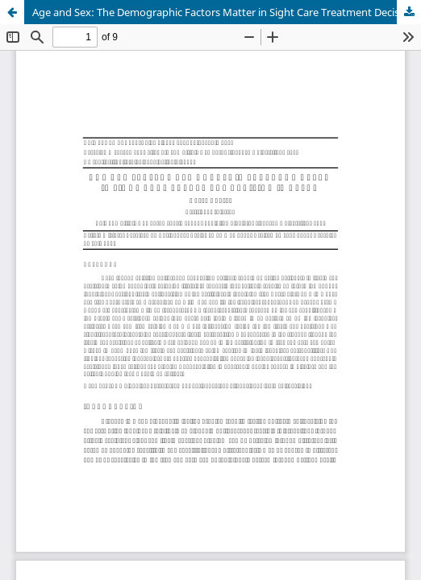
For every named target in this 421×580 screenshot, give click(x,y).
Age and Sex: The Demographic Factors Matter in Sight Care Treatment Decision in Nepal (226, 12)
